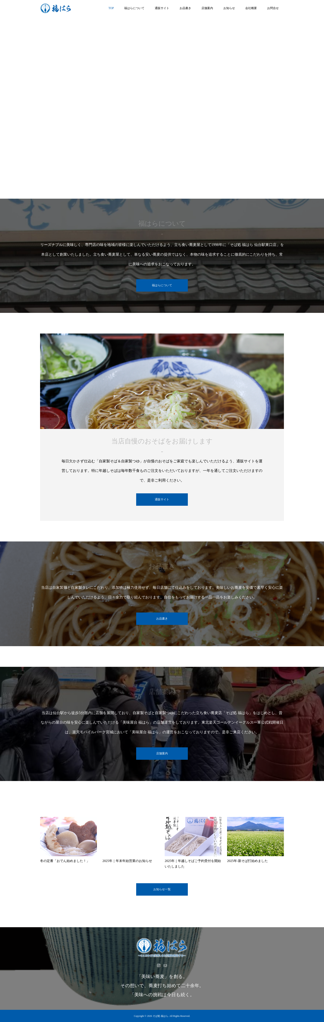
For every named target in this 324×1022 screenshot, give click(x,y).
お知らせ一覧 (162, 889)
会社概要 (251, 8)
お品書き (185, 8)
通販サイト (162, 8)
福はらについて (134, 8)
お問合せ (273, 8)
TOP (111, 8)
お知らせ (229, 8)
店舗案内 (207, 8)
